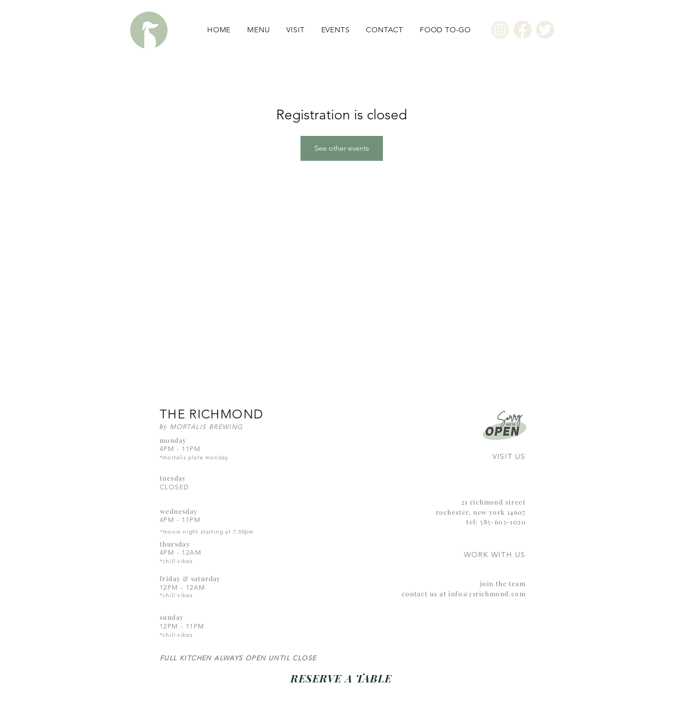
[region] (491, 441)
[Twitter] (545, 30)
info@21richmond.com (487, 593)
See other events (341, 148)
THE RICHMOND (211, 414)
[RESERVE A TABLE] (341, 677)
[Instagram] (500, 30)
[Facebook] (523, 30)
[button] (258, 30)
